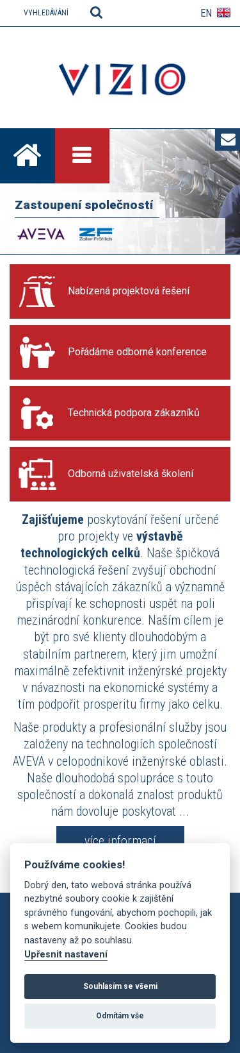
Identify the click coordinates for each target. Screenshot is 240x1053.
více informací (120, 840)
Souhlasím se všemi (120, 986)
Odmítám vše (120, 1015)
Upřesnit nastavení (66, 954)
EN (206, 13)
